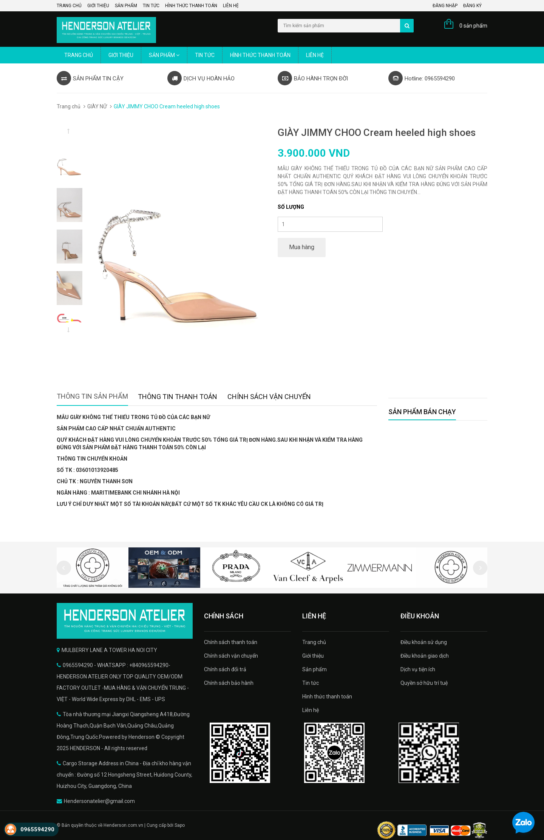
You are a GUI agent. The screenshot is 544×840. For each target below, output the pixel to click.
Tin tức (151, 5)
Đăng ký (472, 5)
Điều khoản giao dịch (424, 656)
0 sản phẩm (473, 26)
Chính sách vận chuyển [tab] (269, 397)
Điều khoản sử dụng (423, 642)
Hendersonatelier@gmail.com (99, 801)
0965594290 (37, 829)
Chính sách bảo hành (228, 683)
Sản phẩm (126, 5)
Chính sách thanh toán (230, 642)
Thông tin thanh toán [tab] (177, 397)
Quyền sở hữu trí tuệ (424, 683)
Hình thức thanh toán (191, 5)
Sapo (180, 825)
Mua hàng (301, 247)
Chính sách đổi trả (225, 669)
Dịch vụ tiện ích (417, 669)
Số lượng (291, 207)
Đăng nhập (445, 5)
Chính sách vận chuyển (231, 656)
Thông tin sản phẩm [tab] (92, 396)
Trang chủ (69, 5)
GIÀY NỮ (97, 106)
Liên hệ (231, 5)
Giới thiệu (98, 5)
